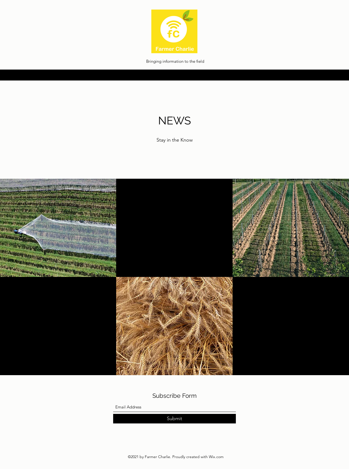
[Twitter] (316, 75)
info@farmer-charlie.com (42, 75)
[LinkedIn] (308, 75)
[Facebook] (324, 75)
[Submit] (174, 418)
